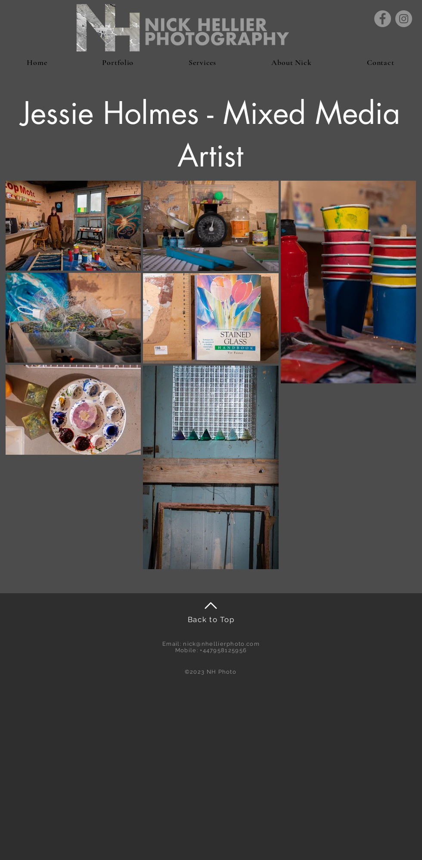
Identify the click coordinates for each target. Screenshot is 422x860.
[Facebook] (382, 18)
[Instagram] (403, 18)
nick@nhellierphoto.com (221, 644)
